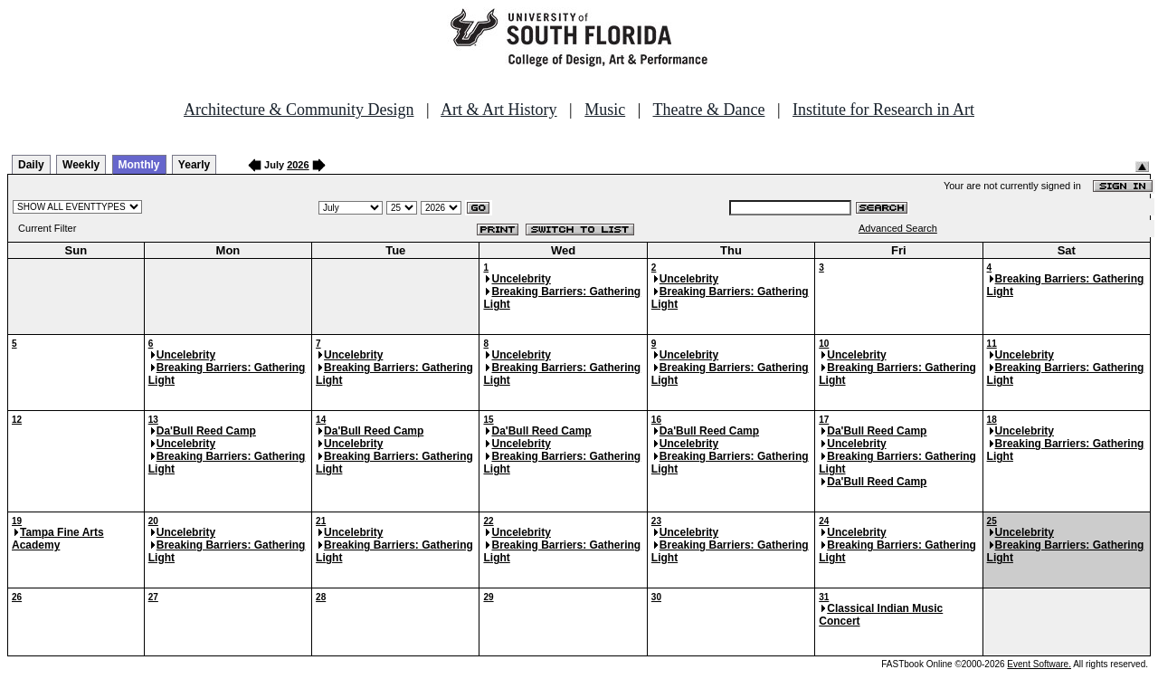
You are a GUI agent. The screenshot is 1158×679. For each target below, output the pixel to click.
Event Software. (1039, 664)
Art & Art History (499, 109)
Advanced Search (898, 228)
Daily (31, 164)
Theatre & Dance (708, 109)
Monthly (139, 164)
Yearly (194, 164)
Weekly (81, 164)
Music (604, 109)
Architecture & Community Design (298, 109)
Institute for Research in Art (883, 109)
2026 (297, 164)
